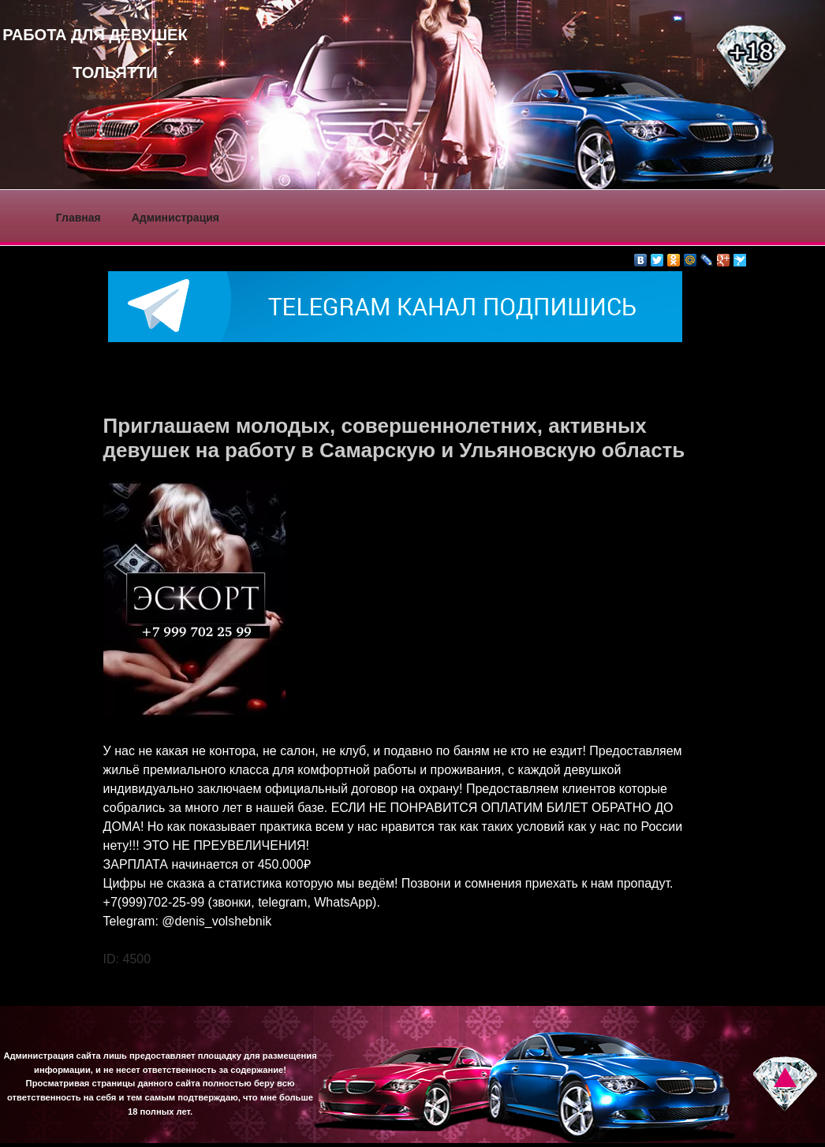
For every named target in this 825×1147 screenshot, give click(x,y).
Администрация (175, 217)
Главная (78, 217)
